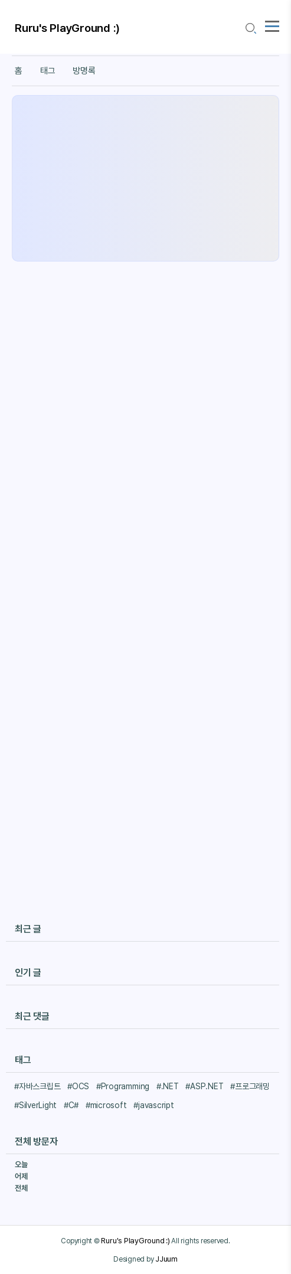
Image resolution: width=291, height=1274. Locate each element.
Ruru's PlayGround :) (67, 28)
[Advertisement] (145, 178)
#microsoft (106, 1105)
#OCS (78, 1086)
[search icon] (250, 28)
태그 (47, 71)
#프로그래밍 (250, 1086)
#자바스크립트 (37, 1086)
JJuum (166, 1258)
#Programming (122, 1086)
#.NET (167, 1086)
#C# (71, 1105)
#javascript (153, 1105)
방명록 (84, 71)
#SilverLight (35, 1105)
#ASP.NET (204, 1086)
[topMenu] (272, 25)
